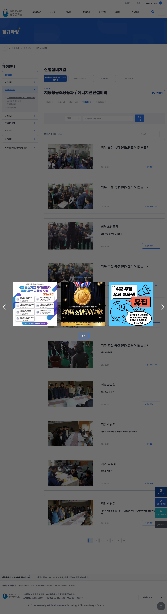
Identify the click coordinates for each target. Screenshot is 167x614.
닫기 (84, 335)
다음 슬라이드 (163, 307)
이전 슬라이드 (4, 307)
